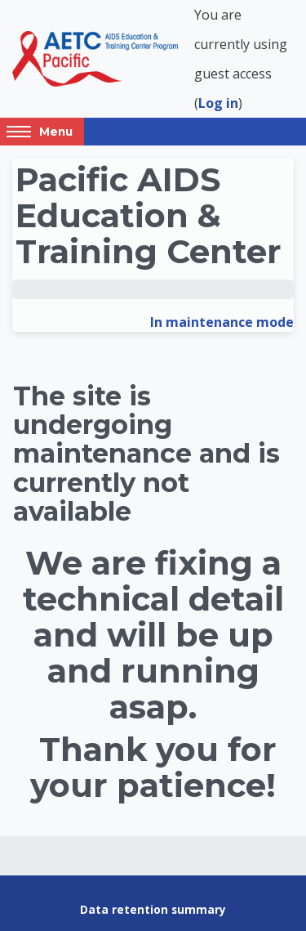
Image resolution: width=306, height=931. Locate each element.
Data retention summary (153, 909)
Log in (218, 103)
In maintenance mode (222, 322)
